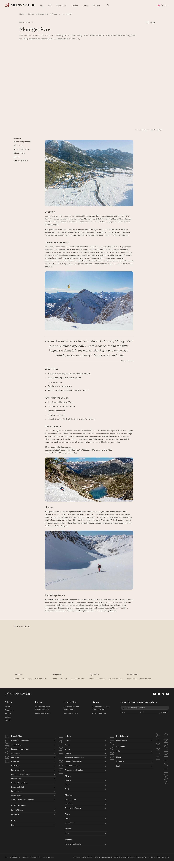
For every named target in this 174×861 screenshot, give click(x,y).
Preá (118, 766)
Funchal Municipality (73, 844)
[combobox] (146, 707)
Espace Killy (16, 778)
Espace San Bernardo (19, 749)
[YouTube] (167, 694)
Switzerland (166, 735)
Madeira (68, 840)
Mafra (67, 745)
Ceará (118, 757)
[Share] (151, 23)
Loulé (67, 785)
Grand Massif (16, 795)
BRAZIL (113, 747)
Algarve (68, 776)
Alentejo (68, 795)
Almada (68, 753)
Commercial (61, 5)
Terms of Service (157, 857)
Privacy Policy (35, 857)
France (54, 14)
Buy (41, 5)
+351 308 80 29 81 (71, 713)
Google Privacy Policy (138, 857)
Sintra (67, 749)
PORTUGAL (61, 754)
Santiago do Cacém (73, 808)
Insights (74, 5)
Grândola (68, 804)
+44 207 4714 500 (42, 713)
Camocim (120, 762)
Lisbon (68, 736)
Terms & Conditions (12, 857)
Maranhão (120, 747)
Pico (67, 833)
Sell (49, 5)
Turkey (159, 735)
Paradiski (15, 762)
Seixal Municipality (72, 766)
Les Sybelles (57, 675)
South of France (18, 806)
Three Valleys (16, 745)
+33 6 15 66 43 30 (99, 713)
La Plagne (18, 675)
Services (8, 713)
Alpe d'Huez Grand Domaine (22, 800)
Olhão (67, 789)
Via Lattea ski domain (75, 229)
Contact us (9, 710)
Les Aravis (15, 757)
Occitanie (15, 814)
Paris (13, 821)
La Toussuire (132, 675)
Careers (8, 720)
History (17, 157)
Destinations (43, 14)
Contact (96, 5)
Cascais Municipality (73, 762)
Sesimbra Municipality (74, 770)
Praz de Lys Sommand (20, 741)
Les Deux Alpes (17, 770)
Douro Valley (70, 823)
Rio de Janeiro (122, 736)
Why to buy (18, 145)
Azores (68, 829)
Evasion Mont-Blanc (19, 783)
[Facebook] (159, 694)
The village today (21, 161)
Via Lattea (15, 766)
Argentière (94, 675)
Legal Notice (48, 857)
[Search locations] (107, 5)
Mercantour (16, 753)
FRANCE (8, 749)
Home (21, 14)
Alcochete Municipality (74, 757)
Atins (118, 751)
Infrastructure (19, 153)
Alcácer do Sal (70, 800)
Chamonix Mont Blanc (20, 774)
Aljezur (68, 781)
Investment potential (22, 142)
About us (8, 707)
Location (17, 138)
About (85, 5)
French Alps (62, 264)
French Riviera (17, 810)
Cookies (25, 857)
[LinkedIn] (163, 694)
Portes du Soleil (17, 787)
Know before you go (22, 149)
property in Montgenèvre (85, 219)
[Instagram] (154, 694)
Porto (67, 814)
